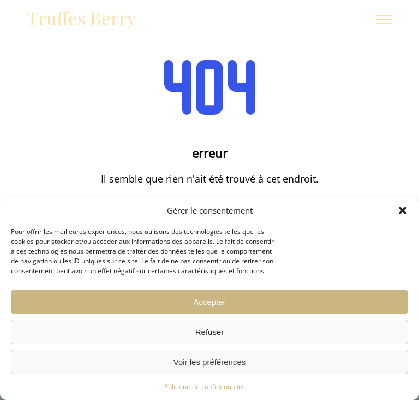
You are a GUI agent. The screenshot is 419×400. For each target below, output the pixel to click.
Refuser (209, 332)
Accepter (209, 302)
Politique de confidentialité (204, 386)
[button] (402, 210)
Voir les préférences (209, 362)
